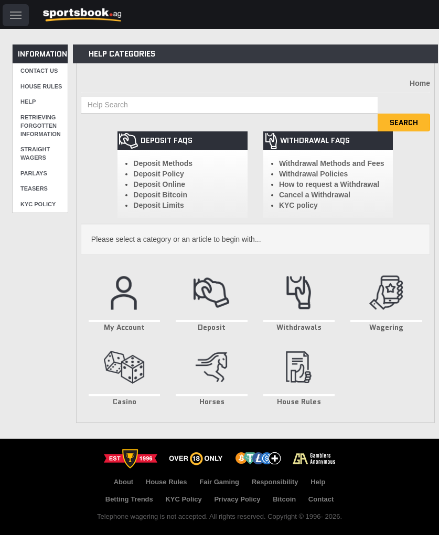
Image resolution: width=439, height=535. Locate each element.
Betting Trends (129, 499)
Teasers (34, 188)
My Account (124, 298)
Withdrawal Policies (313, 174)
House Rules (41, 86)
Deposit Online (159, 184)
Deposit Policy (158, 174)
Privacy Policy (237, 499)
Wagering (386, 298)
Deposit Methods (162, 163)
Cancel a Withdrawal (314, 195)
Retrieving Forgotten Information (40, 125)
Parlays (33, 173)
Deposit (212, 298)
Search (404, 122)
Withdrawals (299, 298)
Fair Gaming (219, 482)
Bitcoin (284, 499)
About (124, 482)
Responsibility (275, 482)
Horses (212, 373)
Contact (321, 499)
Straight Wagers (35, 153)
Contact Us (39, 71)
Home (420, 83)
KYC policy (298, 205)
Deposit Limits (158, 205)
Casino (124, 373)
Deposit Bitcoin (160, 195)
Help (28, 101)
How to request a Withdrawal (329, 184)
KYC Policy (38, 204)
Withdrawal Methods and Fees (331, 163)
